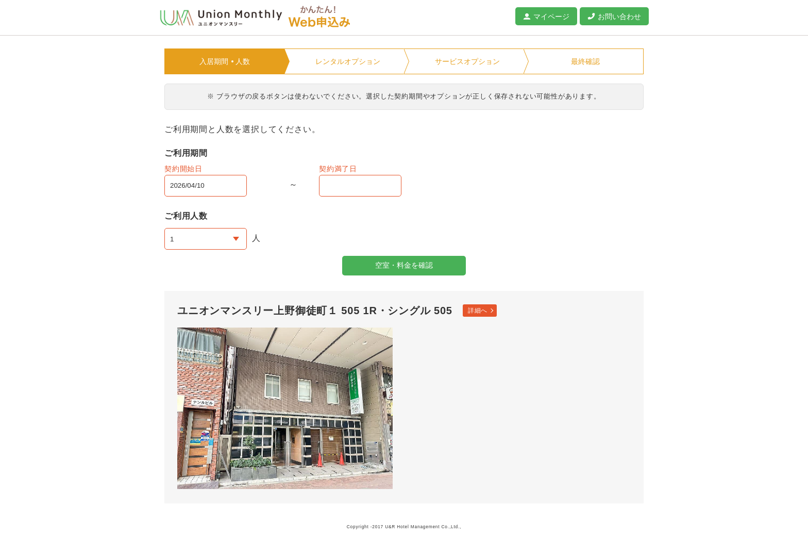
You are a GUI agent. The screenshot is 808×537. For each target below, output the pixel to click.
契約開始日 (183, 169)
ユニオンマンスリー (221, 18)
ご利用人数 (186, 215)
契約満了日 (338, 169)
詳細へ (477, 310)
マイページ (551, 16)
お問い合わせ (619, 16)
